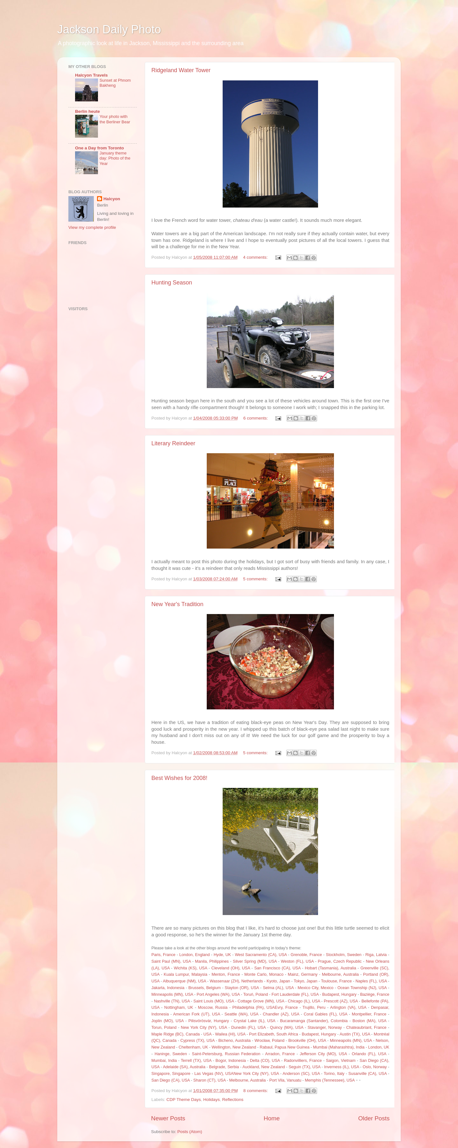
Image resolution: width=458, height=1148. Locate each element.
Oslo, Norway (375, 1067)
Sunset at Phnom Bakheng (115, 83)
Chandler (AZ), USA (281, 1014)
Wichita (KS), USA (190, 968)
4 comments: (256, 257)
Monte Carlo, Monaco (263, 974)
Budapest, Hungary (339, 994)
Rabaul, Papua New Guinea (284, 1047)
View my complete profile (92, 227)
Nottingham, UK (178, 1007)
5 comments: (256, 579)
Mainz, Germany (303, 974)
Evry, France (286, 1007)
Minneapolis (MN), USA (172, 994)
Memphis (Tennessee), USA (330, 1080)
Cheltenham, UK (193, 1047)
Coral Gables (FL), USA (325, 1014)
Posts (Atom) (189, 1131)
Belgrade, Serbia (224, 1067)
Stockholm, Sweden (344, 955)
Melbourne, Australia (340, 974)
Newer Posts (168, 1118)
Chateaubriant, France (366, 1027)
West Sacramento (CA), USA (261, 955)
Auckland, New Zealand (263, 1067)
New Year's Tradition (177, 604)
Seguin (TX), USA (304, 1067)
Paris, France (163, 955)
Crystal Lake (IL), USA (254, 1021)
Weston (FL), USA (297, 961)
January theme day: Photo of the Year (115, 158)
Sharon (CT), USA (209, 1080)
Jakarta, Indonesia (167, 988)
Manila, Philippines (212, 961)
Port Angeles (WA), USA (218, 994)
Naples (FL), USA (371, 981)
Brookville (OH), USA (307, 1040)
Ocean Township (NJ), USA (362, 988)
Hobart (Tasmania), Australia (330, 968)
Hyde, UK (222, 955)
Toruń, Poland (255, 994)
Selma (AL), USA (278, 988)
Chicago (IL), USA (304, 1001)
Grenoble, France (306, 955)
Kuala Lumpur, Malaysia (185, 974)
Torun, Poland (164, 1027)
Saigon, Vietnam (341, 1060)
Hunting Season (171, 282)
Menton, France (226, 974)
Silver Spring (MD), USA (255, 961)
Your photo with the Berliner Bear (115, 119)
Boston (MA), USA (369, 1021)
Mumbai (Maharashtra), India (338, 1047)
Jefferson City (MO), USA (323, 1054)
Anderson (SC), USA (301, 1073)
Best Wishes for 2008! (179, 778)
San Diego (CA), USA (170, 1080)
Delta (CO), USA (265, 1060)
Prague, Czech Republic (340, 961)
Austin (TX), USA (355, 1034)
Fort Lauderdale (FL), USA (295, 994)
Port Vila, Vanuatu (285, 1080)
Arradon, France (280, 1054)
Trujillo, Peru (313, 1007)
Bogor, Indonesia (231, 1060)
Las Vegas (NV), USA (213, 1073)
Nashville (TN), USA (172, 1001)
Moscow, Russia (212, 1007)
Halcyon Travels (91, 75)
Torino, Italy (334, 1073)
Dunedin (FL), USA (248, 1027)
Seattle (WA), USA (241, 1014)
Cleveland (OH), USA (231, 968)
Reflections (232, 1099)
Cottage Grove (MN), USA (261, 1001)
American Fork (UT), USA (196, 1014)
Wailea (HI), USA (230, 1034)
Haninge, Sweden (171, 1054)
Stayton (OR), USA (242, 988)
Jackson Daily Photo (109, 29)
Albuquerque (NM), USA (184, 981)
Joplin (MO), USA (167, 1021)
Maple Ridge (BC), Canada (175, 1034)
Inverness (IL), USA (341, 1067)
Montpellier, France (369, 1014)
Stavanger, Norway (325, 1027)
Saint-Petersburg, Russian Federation (226, 1054)
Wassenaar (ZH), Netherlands (236, 981)
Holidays (211, 1099)
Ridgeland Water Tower (181, 70)
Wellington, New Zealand (234, 1047)
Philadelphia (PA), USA (253, 1007)
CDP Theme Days (183, 1099)
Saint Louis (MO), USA (213, 1001)
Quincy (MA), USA (286, 1027)
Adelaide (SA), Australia (184, 1067)
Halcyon (111, 198)
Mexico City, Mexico (316, 988)
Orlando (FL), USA (369, 1054)
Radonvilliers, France (303, 1060)
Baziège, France (374, 994)
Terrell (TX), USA (196, 1060)
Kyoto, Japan (278, 981)
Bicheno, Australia (235, 1040)
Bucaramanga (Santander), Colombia (314, 1021)
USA (208, 1034)
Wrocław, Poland (269, 1040)
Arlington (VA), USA (348, 1007)
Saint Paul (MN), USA (171, 961)
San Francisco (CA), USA (277, 968)
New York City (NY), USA (204, 1027)
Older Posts (374, 1118)
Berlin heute (87, 111)
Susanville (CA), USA (367, 1073)
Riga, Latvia (376, 955)
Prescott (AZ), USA (341, 1001)
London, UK (378, 1047)
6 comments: (256, 418)
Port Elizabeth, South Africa (273, 1034)
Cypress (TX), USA (197, 1040)
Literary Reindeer (173, 443)
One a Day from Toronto (99, 148)
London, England (194, 955)
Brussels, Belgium (204, 988)
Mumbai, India (164, 1060)
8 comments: (256, 1090)
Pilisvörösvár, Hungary (208, 1021)
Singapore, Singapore (171, 1073)
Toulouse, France (336, 981)
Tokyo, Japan (305, 981)
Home (272, 1118)
